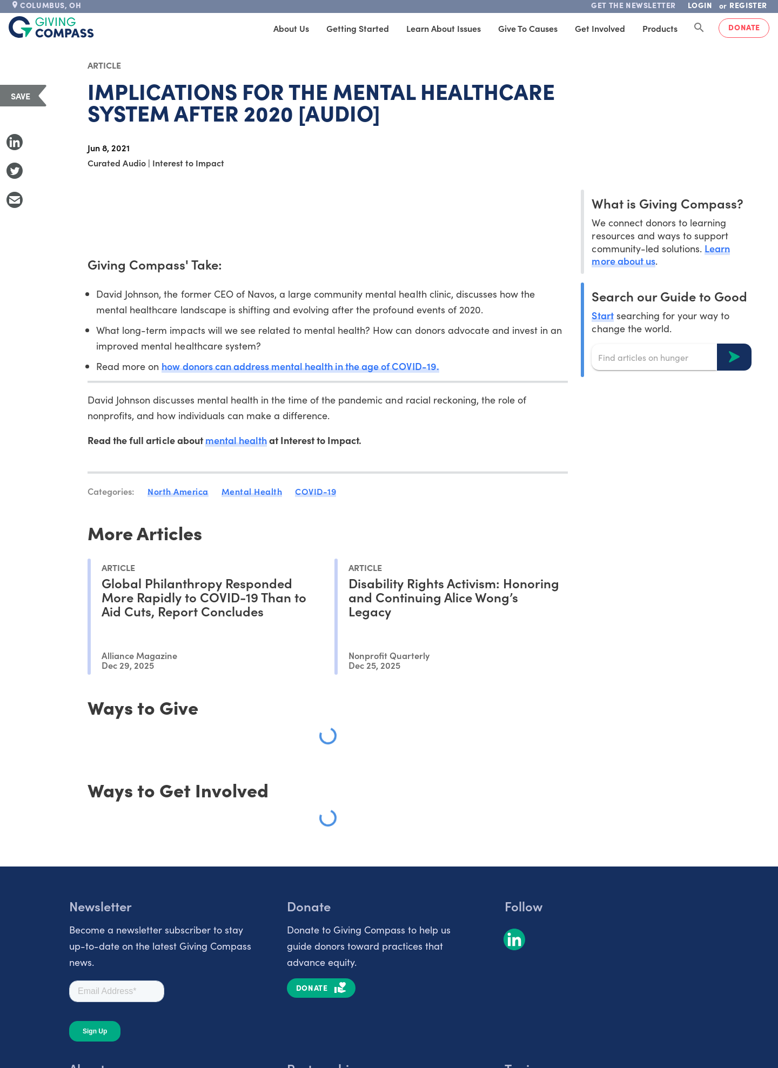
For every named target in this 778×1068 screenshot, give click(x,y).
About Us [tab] (291, 28)
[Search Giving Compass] (699, 28)
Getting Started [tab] (357, 28)
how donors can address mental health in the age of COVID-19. (300, 366)
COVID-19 (315, 491)
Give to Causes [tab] (528, 28)
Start (602, 315)
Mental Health (252, 491)
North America (178, 491)
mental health (236, 440)
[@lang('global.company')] (51, 27)
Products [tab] (660, 28)
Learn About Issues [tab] (443, 28)
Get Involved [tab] (600, 28)
